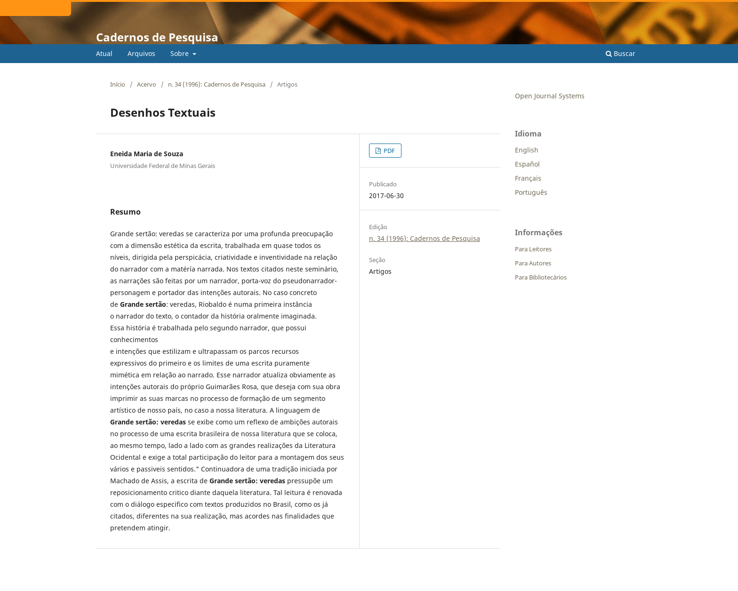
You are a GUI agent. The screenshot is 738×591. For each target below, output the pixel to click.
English (526, 149)
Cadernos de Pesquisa (157, 37)
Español (527, 164)
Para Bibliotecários (541, 277)
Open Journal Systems (550, 95)
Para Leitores (533, 249)
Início (117, 84)
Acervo (146, 84)
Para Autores (533, 263)
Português (531, 192)
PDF (388, 150)
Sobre (180, 53)
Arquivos (141, 53)
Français (528, 178)
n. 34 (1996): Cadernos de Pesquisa (216, 84)
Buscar (620, 53)
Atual (104, 53)
